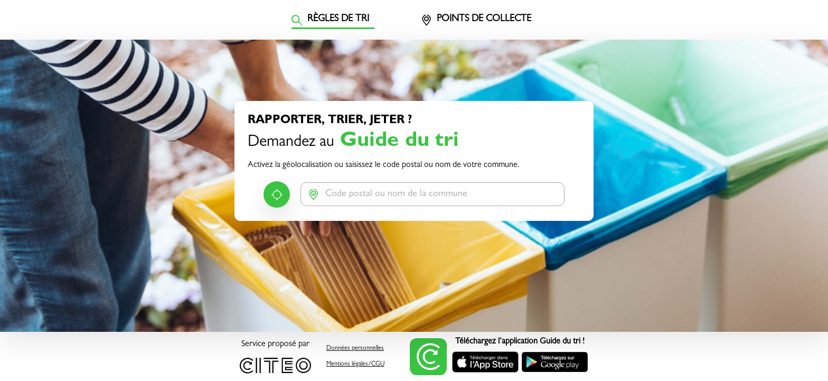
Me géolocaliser (277, 194)
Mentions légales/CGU (355, 364)
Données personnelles (355, 349)
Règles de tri (330, 20)
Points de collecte (476, 20)
